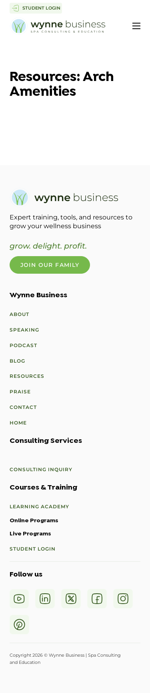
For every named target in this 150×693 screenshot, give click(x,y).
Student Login (33, 549)
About (19, 314)
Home (18, 423)
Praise (20, 392)
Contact (23, 407)
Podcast (23, 345)
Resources (27, 376)
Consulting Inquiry (41, 469)
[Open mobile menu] (136, 26)
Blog (17, 361)
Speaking (24, 330)
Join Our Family (50, 265)
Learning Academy (39, 506)
